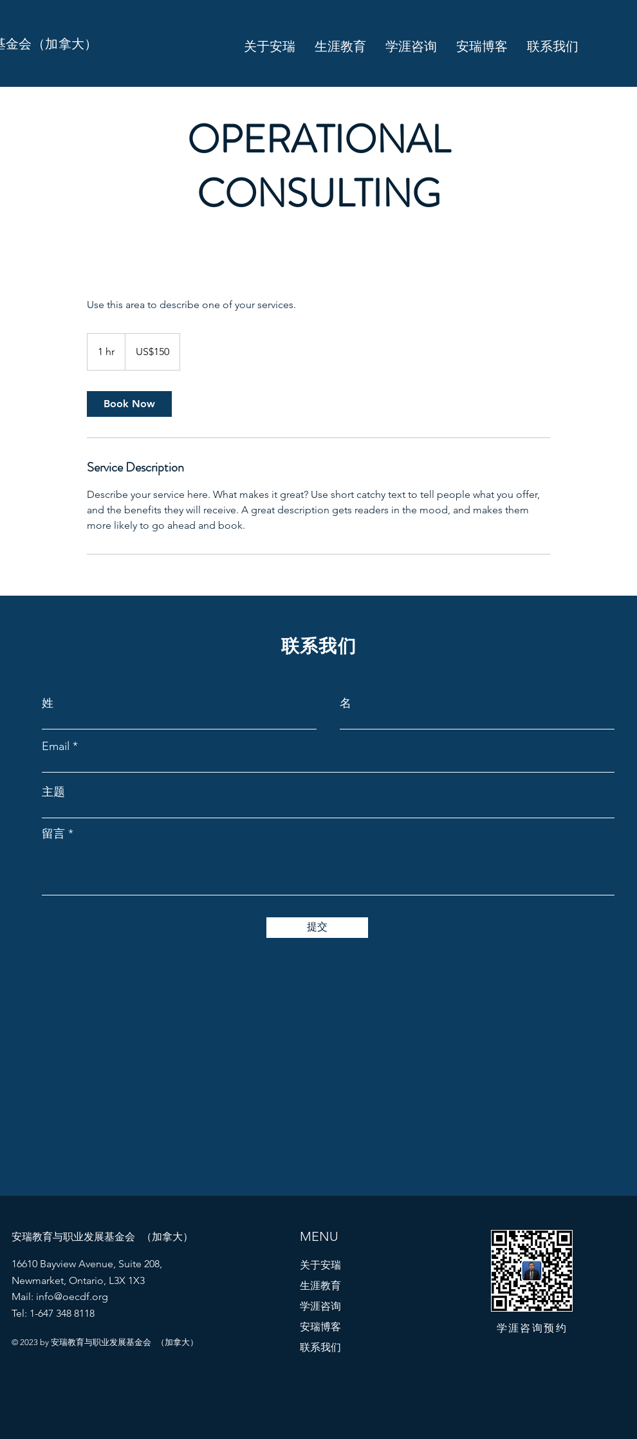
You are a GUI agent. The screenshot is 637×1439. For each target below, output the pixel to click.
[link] (129, 404)
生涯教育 (320, 1285)
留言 (53, 833)
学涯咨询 (320, 1306)
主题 (53, 792)
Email (55, 746)
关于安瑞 (320, 1265)
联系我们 (320, 1347)
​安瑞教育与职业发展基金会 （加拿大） (102, 1237)
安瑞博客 (320, 1327)
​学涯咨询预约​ (532, 1328)
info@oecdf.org (72, 1296)
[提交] (317, 927)
